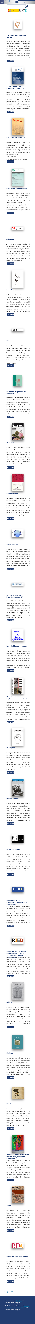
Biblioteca (19, 1301)
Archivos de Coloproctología (16, 188)
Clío (7, 341)
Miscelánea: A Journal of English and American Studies (17, 698)
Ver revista (10, 61)
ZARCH (8, 1206)
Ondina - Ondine (12, 799)
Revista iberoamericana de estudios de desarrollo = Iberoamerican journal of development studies (16, 954)
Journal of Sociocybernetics (16, 646)
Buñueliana (10, 290)
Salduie (9, 1002)
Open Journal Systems (10, 1292)
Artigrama (10, 239)
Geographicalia (12, 493)
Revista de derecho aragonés (17, 1256)
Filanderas (10, 442)
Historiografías (12, 544)
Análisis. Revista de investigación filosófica (15, 87)
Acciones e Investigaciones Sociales (16, 36)
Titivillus (9, 1104)
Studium (9, 1053)
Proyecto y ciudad (13, 849)
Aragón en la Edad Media (15, 137)
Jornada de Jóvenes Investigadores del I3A (14, 596)
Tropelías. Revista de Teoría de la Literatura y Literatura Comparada (17, 1157)
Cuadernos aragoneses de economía (16, 393)
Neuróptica (10, 748)
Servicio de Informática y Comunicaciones (17, 1307)
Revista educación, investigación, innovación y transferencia (16, 902)
